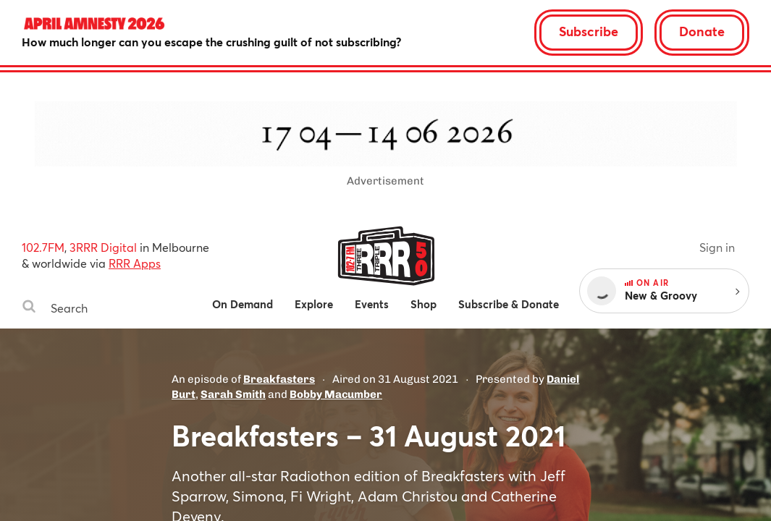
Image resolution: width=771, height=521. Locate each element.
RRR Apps (135, 263)
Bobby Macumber (336, 394)
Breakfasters (279, 379)
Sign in (717, 247)
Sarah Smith (233, 394)
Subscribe (588, 31)
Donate (702, 31)
